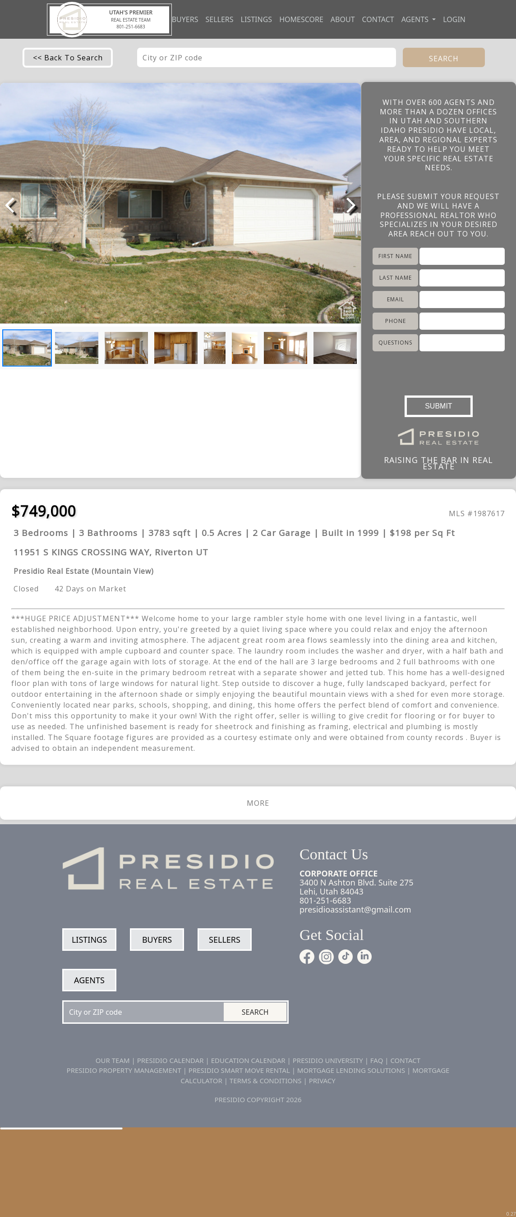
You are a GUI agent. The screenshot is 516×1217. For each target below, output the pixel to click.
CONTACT (405, 1060)
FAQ (376, 1060)
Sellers (220, 19)
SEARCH (444, 59)
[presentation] (438, 371)
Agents (89, 980)
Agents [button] (415, 19)
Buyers (185, 19)
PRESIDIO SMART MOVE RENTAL (239, 1070)
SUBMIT (438, 406)
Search (255, 1012)
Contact (378, 19)
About (343, 19)
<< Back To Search (68, 58)
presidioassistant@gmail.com (355, 909)
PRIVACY (322, 1080)
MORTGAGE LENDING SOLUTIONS (351, 1070)
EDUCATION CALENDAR (248, 1060)
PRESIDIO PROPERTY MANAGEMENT (124, 1070)
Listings (256, 19)
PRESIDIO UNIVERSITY (328, 1060)
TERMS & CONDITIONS (266, 1080)
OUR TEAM (113, 1060)
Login (454, 19)
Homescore (301, 19)
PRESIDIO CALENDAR (170, 1060)
